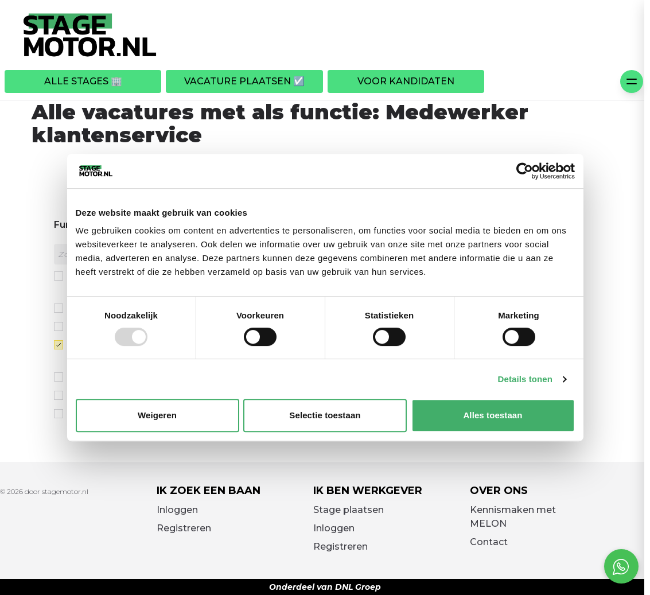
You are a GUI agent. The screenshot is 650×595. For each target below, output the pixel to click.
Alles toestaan (492, 415)
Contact (489, 541)
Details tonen (525, 379)
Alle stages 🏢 (83, 81)
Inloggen (177, 509)
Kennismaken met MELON (513, 516)
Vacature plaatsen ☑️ (244, 81)
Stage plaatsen (348, 509)
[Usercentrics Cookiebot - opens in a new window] (524, 171)
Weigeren (157, 415)
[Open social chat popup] (621, 566)
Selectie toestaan (324, 415)
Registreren (184, 528)
